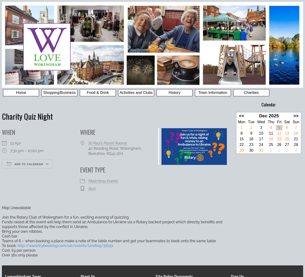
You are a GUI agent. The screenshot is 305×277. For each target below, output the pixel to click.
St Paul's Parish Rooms (107, 143)
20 (287, 139)
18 (271, 139)
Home (21, 93)
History (174, 93)
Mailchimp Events (103, 181)
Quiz (92, 188)
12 (279, 133)
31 (261, 150)
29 (241, 150)
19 (279, 139)
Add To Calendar (25, 164)
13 (287, 133)
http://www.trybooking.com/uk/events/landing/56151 (65, 245)
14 (296, 133)
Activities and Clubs (136, 93)
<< (241, 115)
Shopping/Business (59, 93)
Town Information (212, 93)
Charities (251, 93)
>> (296, 115)
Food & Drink (98, 93)
